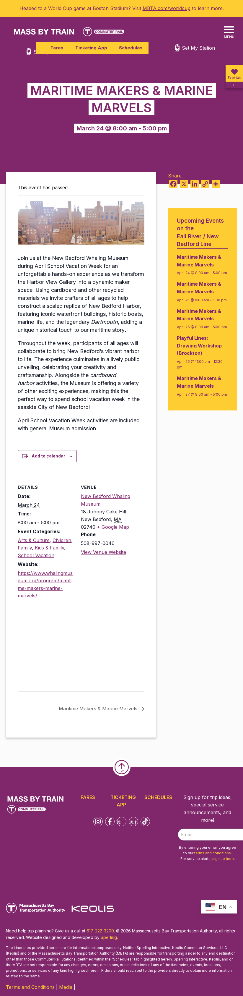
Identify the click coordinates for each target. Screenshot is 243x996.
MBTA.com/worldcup (166, 8)
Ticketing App (91, 48)
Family (25, 548)
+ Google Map (113, 527)
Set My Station (198, 48)
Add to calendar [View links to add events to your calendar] (48, 455)
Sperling (109, 937)
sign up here (223, 858)
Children (62, 540)
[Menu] (229, 33)
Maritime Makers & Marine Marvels (99, 709)
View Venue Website (103, 552)
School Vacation (36, 555)
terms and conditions (212, 853)
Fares (56, 48)
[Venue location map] (49, 646)
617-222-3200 (100, 930)
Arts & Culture (34, 540)
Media (65, 987)
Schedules (131, 48)
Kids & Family (49, 548)
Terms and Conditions (30, 987)
